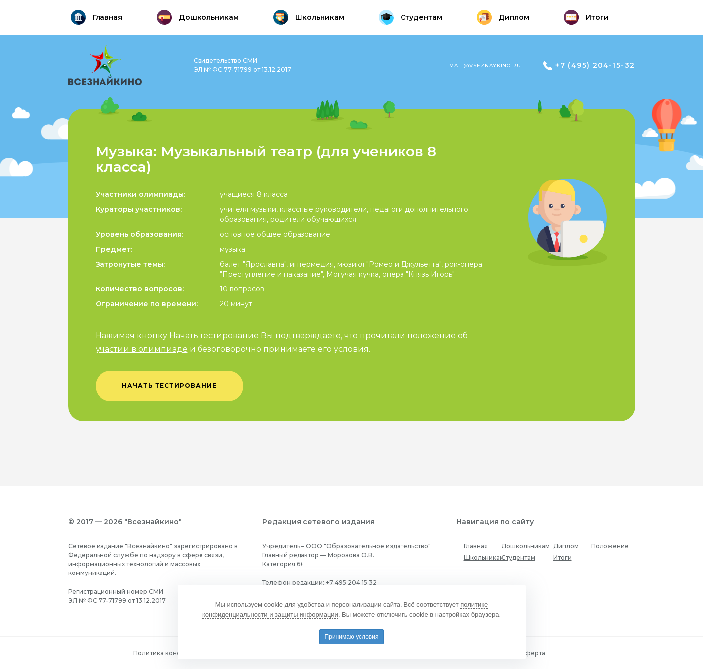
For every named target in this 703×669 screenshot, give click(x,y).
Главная (476, 546)
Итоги (562, 557)
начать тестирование (169, 385)
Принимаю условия (352, 636)
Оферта (532, 653)
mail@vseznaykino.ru (485, 65)
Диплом (566, 546)
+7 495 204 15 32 (351, 582)
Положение (610, 546)
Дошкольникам (526, 546)
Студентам (518, 557)
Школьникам (484, 557)
